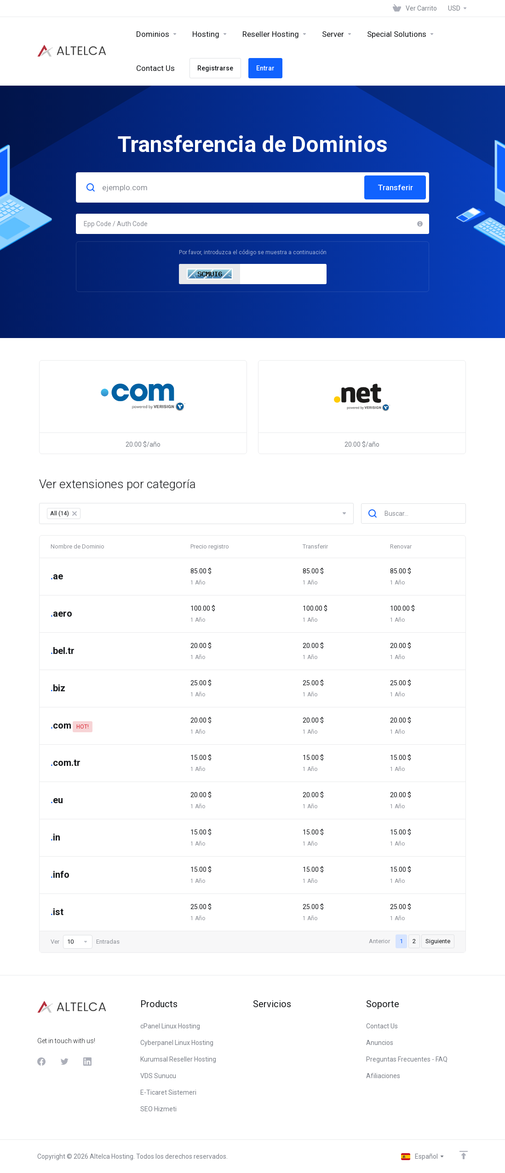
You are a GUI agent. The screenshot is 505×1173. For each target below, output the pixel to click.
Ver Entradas (85, 942)
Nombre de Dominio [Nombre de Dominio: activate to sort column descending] (77, 546)
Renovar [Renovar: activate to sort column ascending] (401, 546)
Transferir (395, 187)
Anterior (379, 941)
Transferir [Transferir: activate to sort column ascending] (315, 546)
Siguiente (437, 941)
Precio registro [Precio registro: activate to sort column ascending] (209, 546)
